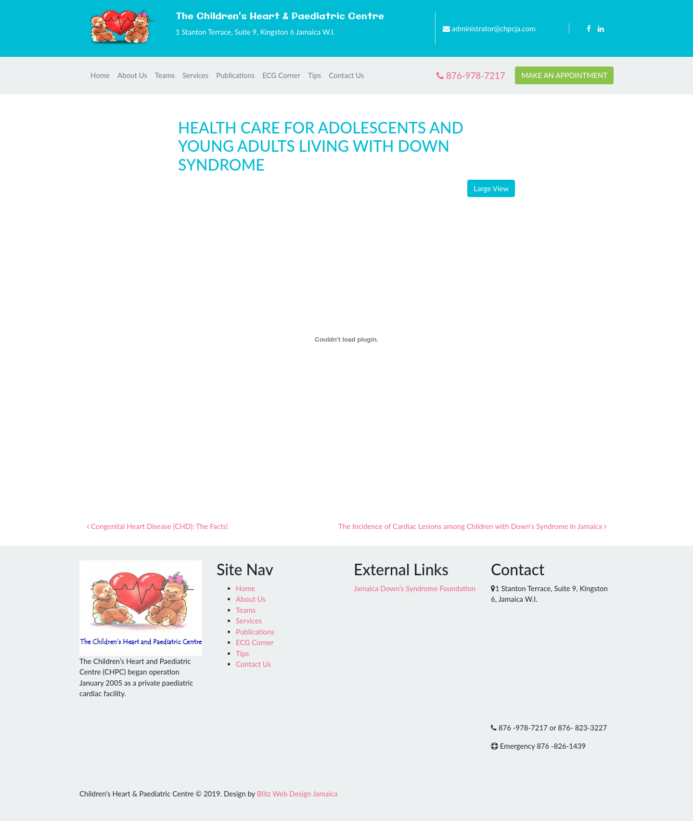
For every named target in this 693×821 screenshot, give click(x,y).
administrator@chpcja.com (494, 28)
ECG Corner (281, 75)
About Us (132, 75)
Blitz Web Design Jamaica (297, 793)
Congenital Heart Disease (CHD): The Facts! (157, 526)
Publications (235, 75)
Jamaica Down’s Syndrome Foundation (414, 588)
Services (195, 75)
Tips (314, 75)
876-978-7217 (470, 75)
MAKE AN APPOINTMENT (564, 75)
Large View (491, 188)
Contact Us (346, 75)
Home (100, 75)
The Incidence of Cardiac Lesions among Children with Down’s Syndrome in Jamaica (472, 526)
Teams (165, 75)
